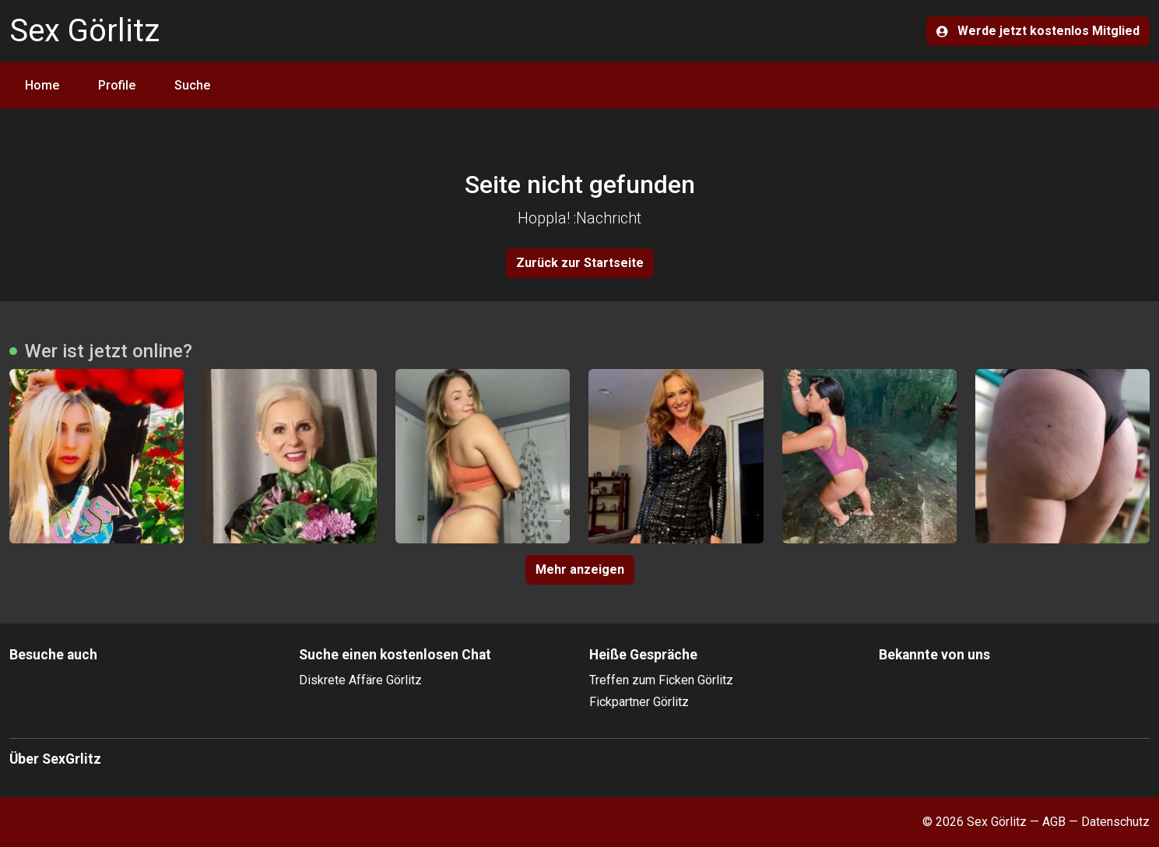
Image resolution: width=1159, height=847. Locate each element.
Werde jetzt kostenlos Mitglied (1038, 30)
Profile (116, 85)
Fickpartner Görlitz (639, 701)
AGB (1054, 821)
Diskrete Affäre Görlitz (360, 680)
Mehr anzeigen (580, 569)
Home (42, 85)
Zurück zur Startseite (580, 262)
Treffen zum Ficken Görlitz (661, 680)
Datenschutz (1115, 821)
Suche (192, 85)
